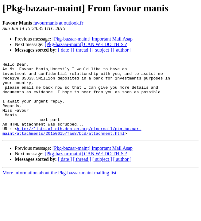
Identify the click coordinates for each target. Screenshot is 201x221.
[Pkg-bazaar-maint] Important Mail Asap (92, 38)
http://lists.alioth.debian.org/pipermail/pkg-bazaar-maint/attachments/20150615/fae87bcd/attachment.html (71, 145)
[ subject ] (102, 49)
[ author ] (122, 49)
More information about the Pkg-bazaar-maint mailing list (59, 187)
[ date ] (65, 49)
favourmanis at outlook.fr (58, 22)
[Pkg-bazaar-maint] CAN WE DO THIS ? (86, 44)
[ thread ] (82, 49)
